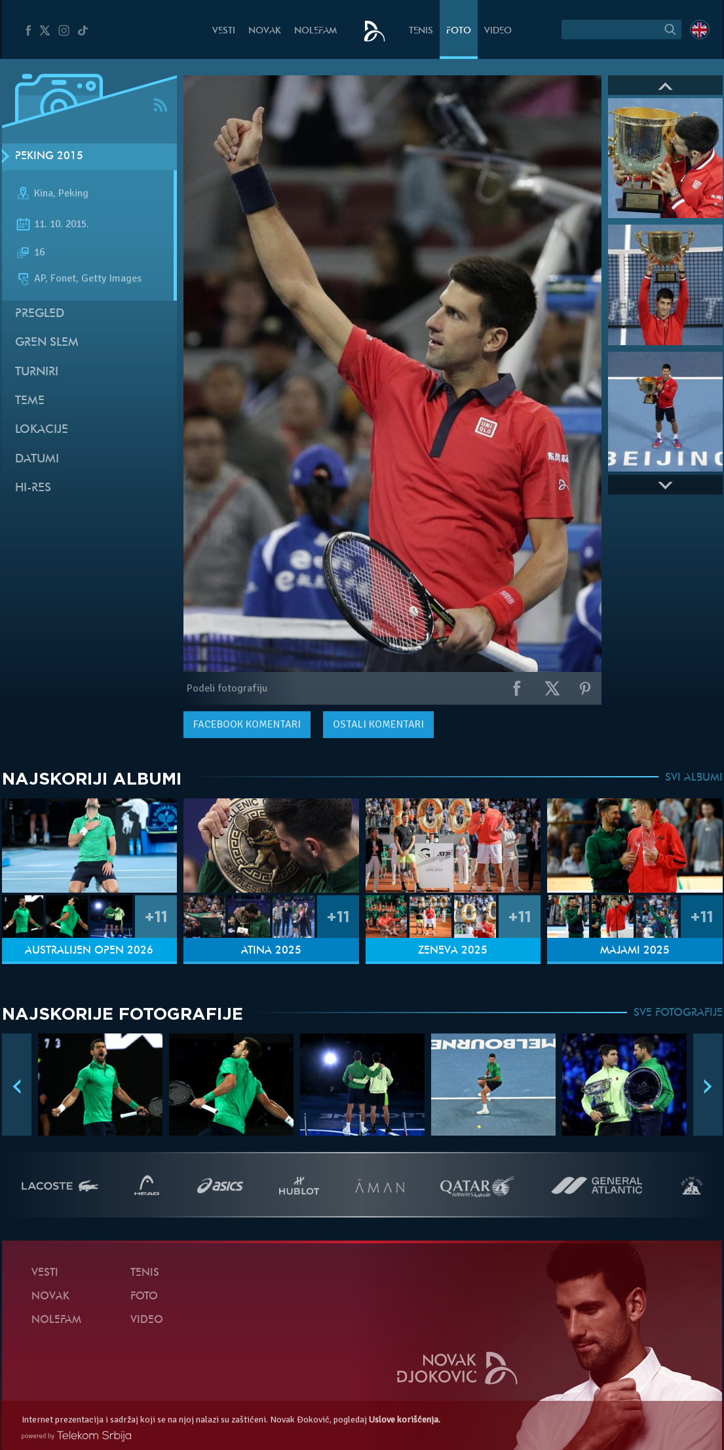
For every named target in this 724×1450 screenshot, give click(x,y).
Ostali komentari (378, 724)
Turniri (36, 372)
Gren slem (47, 343)
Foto (458, 31)
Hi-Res (33, 488)
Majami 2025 (635, 951)
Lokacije (41, 430)
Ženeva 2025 (452, 951)
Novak (264, 31)
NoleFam (315, 31)
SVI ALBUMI (694, 778)
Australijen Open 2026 (89, 951)
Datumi (37, 459)
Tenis (421, 31)
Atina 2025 (271, 951)
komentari (247, 724)
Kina (43, 193)
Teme (30, 401)
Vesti (223, 31)
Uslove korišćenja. (404, 1419)
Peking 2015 (49, 156)
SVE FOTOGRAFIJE (678, 1013)
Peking (73, 193)
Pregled (39, 314)
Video (498, 31)
